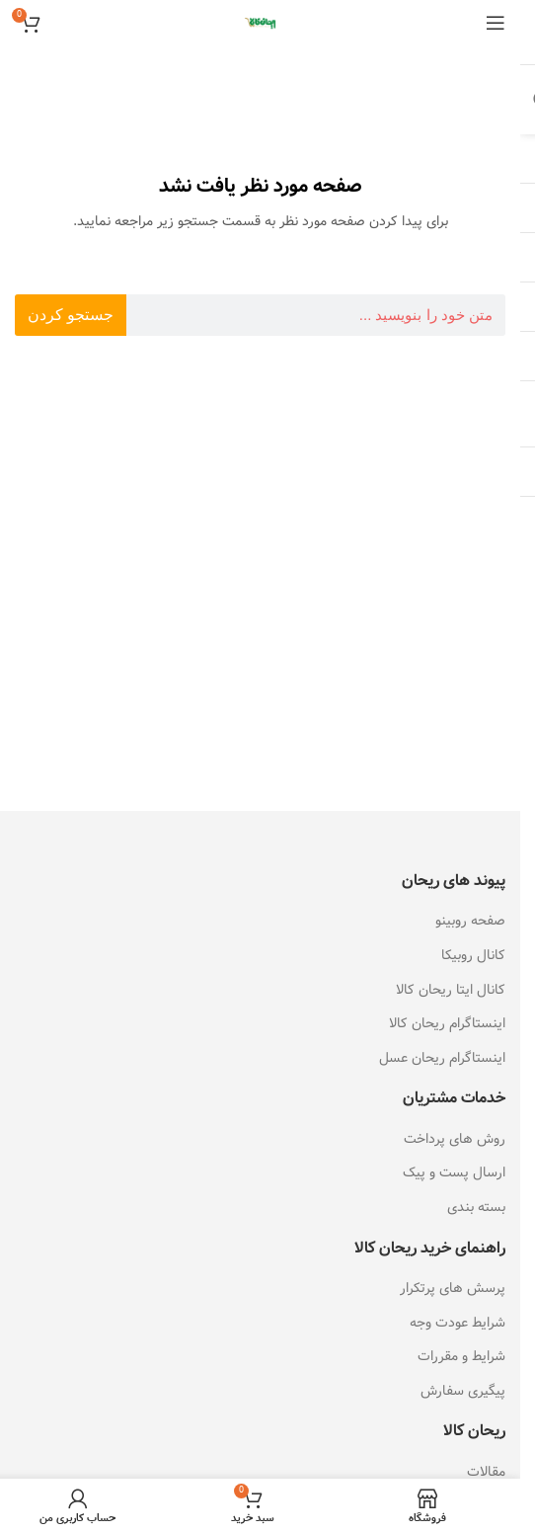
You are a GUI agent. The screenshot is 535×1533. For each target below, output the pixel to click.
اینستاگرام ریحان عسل (442, 1058)
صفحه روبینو (470, 920)
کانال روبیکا (473, 955)
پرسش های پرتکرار (452, 1288)
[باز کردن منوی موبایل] (495, 22)
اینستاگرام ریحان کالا (447, 1023)
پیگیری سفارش (462, 1391)
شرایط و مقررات (461, 1356)
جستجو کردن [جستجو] (71, 314)
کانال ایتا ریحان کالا (450, 990)
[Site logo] (260, 22)
